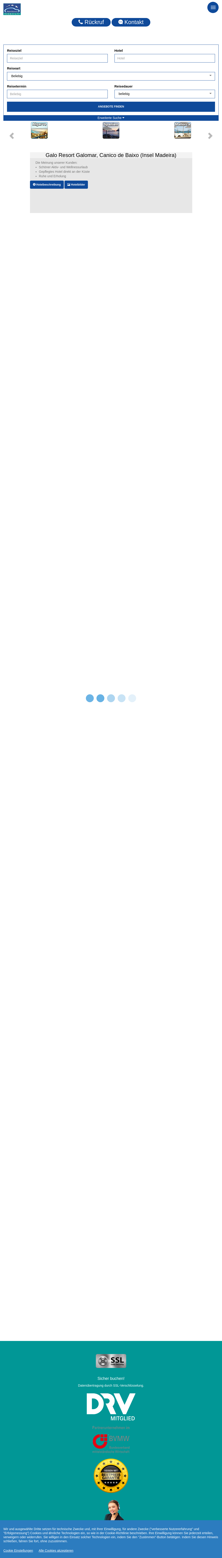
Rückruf (91, 22)
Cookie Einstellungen (18, 1550)
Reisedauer (123, 86)
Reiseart (13, 68)
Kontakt (131, 22)
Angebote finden (111, 106)
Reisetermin (16, 86)
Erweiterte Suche (111, 118)
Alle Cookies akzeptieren (56, 1550)
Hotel (118, 50)
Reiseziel (14, 50)
